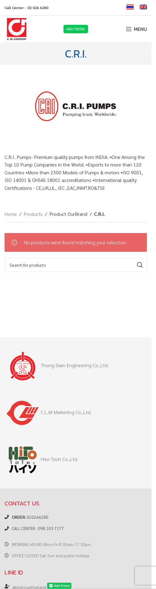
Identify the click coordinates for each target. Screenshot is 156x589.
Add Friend (76, 29)
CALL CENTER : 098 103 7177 (38, 528)
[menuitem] (130, 7)
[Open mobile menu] (136, 29)
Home (11, 214)
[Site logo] (17, 28)
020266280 (30, 517)
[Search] (76, 265)
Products (33, 214)
